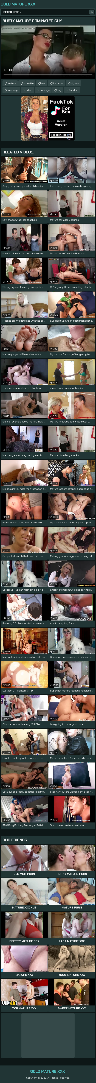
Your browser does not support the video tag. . (48, 52)
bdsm (29, 90)
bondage (45, 90)
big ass (75, 83)
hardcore (58, 83)
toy (59, 90)
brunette (29, 83)
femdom (73, 90)
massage (13, 90)
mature (12, 83)
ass (43, 83)
